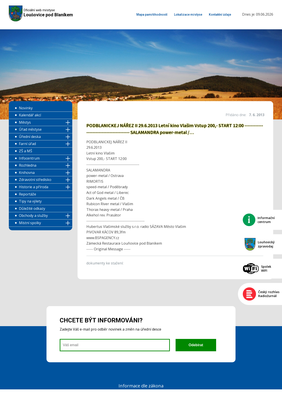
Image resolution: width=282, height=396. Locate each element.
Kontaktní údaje (220, 14)
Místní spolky (30, 222)
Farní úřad (27, 143)
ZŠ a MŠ (25, 151)
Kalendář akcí (30, 115)
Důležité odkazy (32, 208)
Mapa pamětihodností (151, 14)
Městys (25, 122)
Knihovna (27, 172)
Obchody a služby (33, 215)
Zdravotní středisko (35, 179)
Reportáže (27, 194)
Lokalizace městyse (188, 14)
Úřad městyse (30, 129)
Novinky (26, 108)
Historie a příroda (33, 186)
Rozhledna (27, 165)
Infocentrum (29, 158)
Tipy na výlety (30, 201)
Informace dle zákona (141, 386)
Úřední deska (30, 136)
